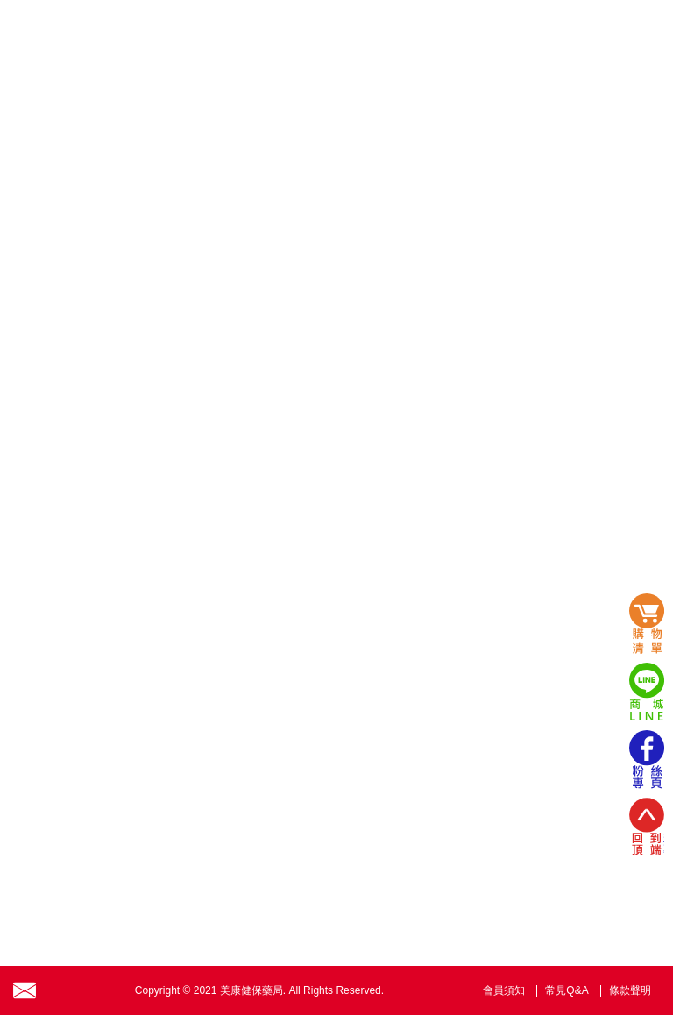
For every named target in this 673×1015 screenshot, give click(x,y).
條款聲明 (630, 990)
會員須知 (504, 990)
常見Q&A (566, 990)
